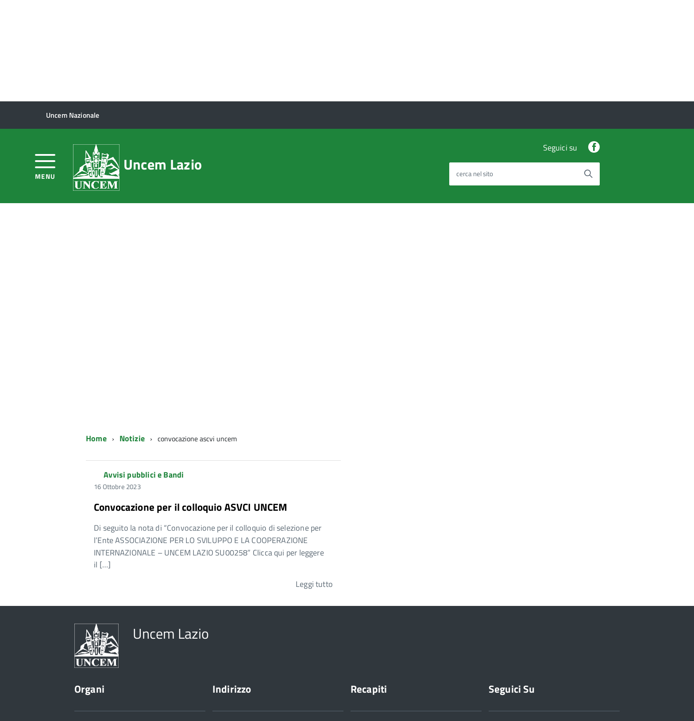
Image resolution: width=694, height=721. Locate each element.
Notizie (132, 337)
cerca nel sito (474, 72)
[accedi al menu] (45, 64)
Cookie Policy (130, 698)
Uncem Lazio (162, 63)
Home (96, 337)
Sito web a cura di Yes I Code (204, 698)
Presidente (90, 622)
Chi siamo (88, 647)
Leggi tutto (314, 482)
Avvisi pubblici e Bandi (144, 373)
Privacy (84, 698)
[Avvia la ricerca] (588, 72)
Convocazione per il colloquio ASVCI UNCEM (191, 405)
